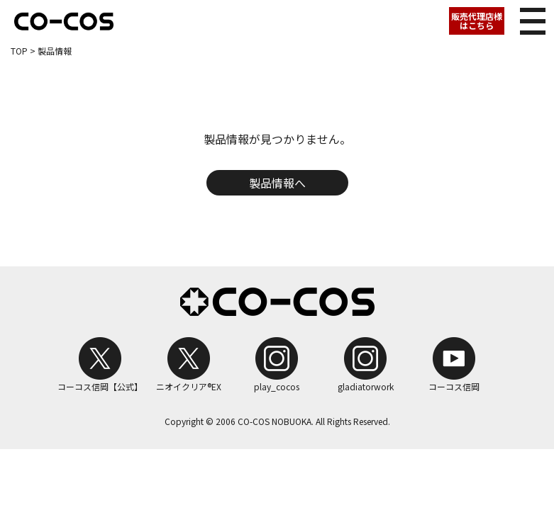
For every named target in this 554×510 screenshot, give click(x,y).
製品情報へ (277, 182)
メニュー (528, 17)
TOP (19, 51)
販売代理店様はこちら (476, 20)
